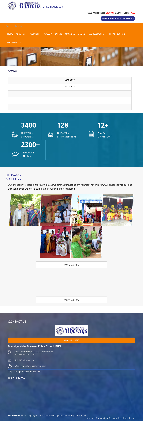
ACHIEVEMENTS (97, 33)
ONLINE (82, 33)
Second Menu (14, 26)
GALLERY (48, 33)
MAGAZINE (70, 33)
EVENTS (58, 33)
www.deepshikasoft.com (123, 418)
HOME (10, 33)
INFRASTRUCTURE (117, 33)
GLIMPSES (35, 33)
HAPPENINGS (14, 42)
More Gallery (71, 264)
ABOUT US (22, 33)
